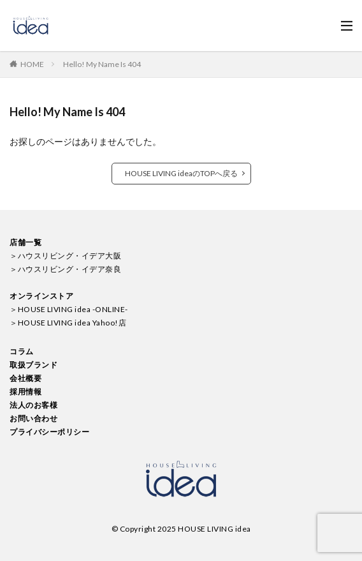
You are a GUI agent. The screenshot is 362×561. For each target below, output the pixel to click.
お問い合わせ (33, 418)
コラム (22, 351)
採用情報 (25, 391)
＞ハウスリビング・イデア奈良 (65, 269)
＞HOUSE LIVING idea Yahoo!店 (68, 322)
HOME (32, 64)
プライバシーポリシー (49, 432)
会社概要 (25, 378)
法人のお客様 (33, 405)
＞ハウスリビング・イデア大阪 (65, 255)
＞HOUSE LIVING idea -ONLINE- (69, 309)
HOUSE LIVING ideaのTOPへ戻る (181, 173)
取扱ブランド (33, 365)
